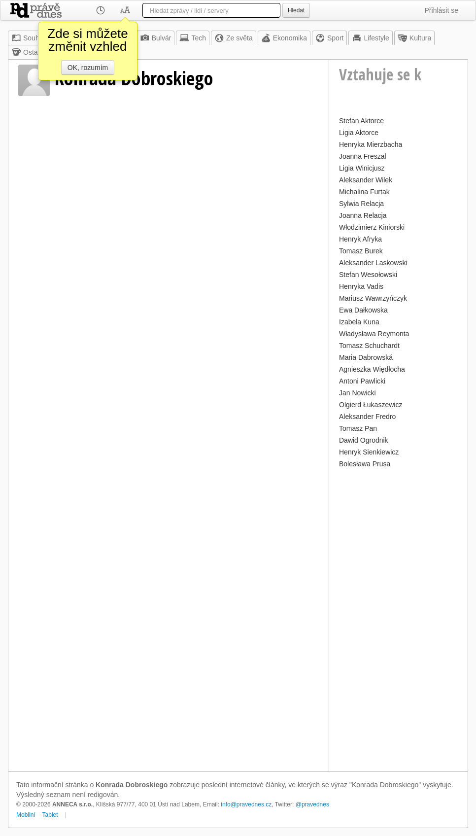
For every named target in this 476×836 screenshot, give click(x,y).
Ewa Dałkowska (363, 310)
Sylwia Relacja (361, 204)
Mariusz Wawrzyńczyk (373, 298)
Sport (329, 38)
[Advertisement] (398, 618)
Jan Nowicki (357, 393)
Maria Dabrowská (366, 357)
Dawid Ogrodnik (363, 440)
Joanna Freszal (362, 156)
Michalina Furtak (364, 192)
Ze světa (233, 38)
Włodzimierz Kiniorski (372, 227)
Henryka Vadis (361, 286)
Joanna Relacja (363, 215)
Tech (192, 38)
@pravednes (312, 804)
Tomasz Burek (361, 251)
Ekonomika (284, 38)
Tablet (50, 814)
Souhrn (28, 38)
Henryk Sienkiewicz (369, 452)
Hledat (296, 10)
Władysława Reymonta (374, 334)
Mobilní (25, 814)
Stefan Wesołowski (368, 275)
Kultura (414, 38)
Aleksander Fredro (367, 416)
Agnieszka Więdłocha (372, 369)
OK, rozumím (88, 67)
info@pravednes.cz (246, 804)
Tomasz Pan (358, 428)
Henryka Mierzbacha (370, 144)
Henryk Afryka (360, 239)
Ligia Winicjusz (362, 168)
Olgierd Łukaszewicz (370, 405)
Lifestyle (370, 38)
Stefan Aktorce (361, 121)
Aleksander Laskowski (373, 263)
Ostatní (28, 52)
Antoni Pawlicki (362, 381)
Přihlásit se (441, 10)
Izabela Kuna (359, 322)
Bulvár (155, 38)
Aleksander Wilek (365, 180)
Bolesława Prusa (364, 464)
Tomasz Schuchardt (369, 345)
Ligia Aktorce (358, 133)
